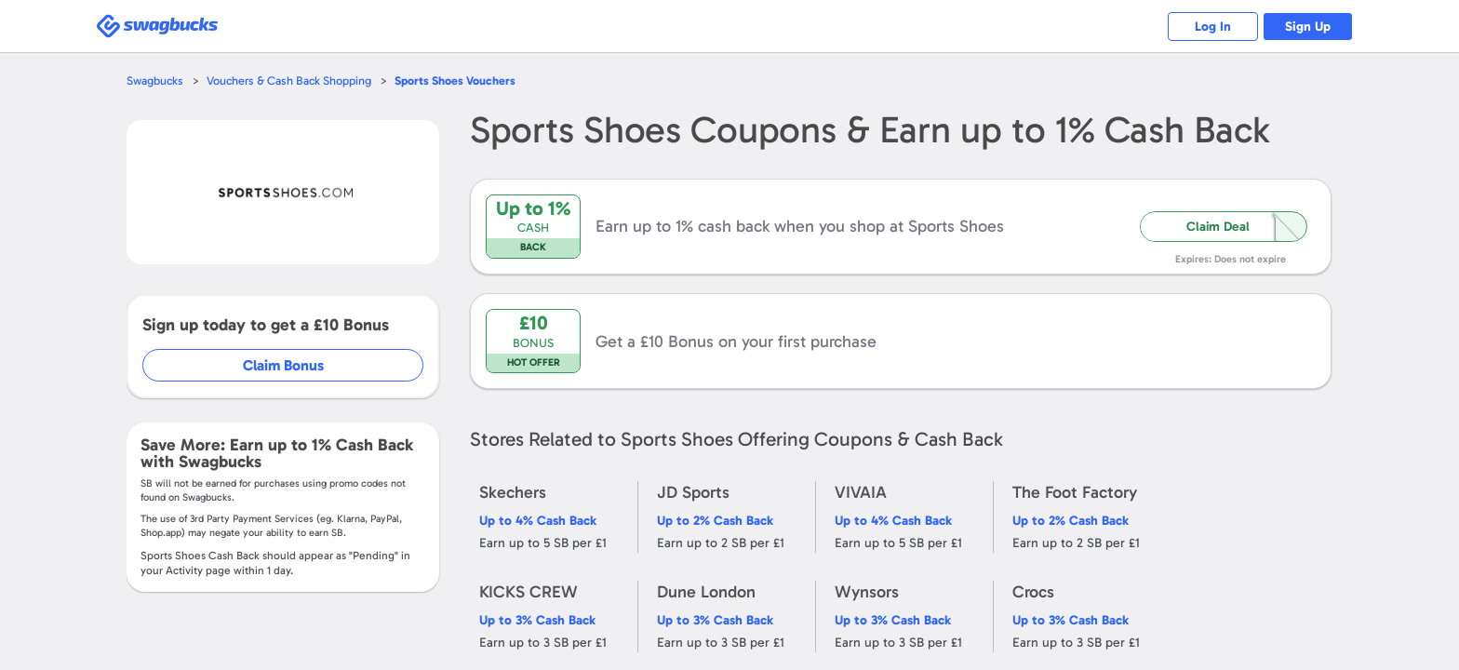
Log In (1209, 26)
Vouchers (457, 80)
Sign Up (1307, 26)
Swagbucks (155, 80)
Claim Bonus (284, 365)
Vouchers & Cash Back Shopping (290, 80)
